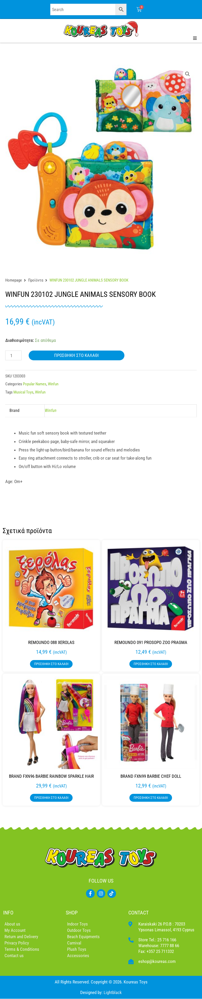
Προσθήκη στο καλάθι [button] (51, 664)
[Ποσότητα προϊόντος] (13, 355)
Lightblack (113, 992)
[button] (187, 74)
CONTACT (138, 912)
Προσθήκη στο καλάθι (76, 355)
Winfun (53, 384)
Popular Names (34, 384)
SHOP (72, 912)
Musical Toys (23, 392)
